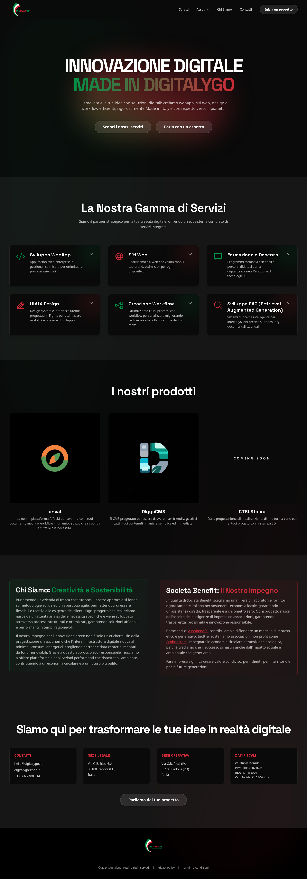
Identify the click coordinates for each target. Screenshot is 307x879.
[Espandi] (91, 254)
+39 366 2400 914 (27, 776)
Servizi (184, 9)
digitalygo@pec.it (27, 770)
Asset (203, 9)
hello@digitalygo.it (28, 763)
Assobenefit (198, 629)
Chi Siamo (224, 9)
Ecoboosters (176, 640)
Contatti (246, 9)
